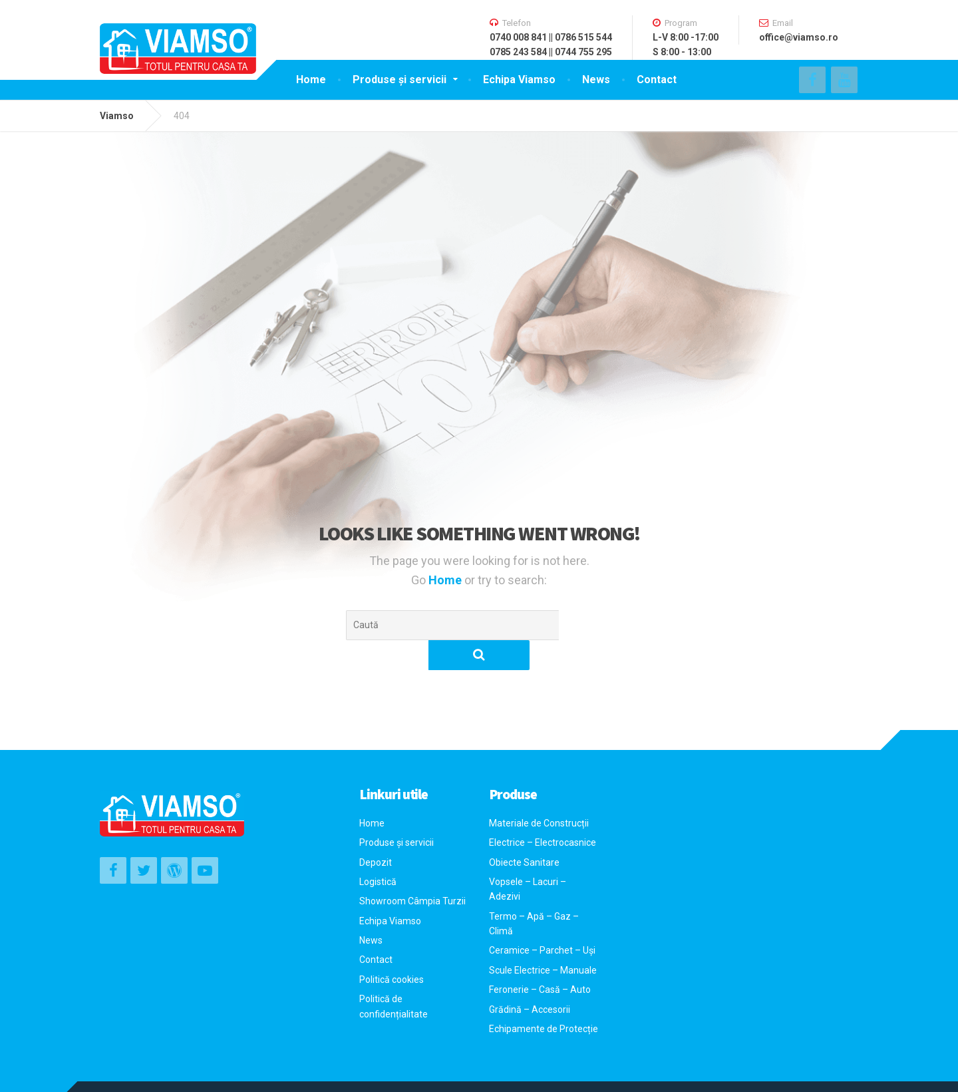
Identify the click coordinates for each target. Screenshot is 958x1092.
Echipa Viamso (519, 79)
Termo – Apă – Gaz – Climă (534, 893)
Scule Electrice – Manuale (543, 940)
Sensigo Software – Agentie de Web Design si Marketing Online (286, 1071)
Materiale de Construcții (539, 793)
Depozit (375, 832)
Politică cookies (391, 949)
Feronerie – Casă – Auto (540, 959)
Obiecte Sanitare (524, 832)
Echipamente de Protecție (543, 999)
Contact (657, 79)
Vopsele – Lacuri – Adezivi (527, 859)
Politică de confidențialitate (393, 976)
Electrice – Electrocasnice (542, 812)
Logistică (378, 851)
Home (311, 79)
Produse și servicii (399, 79)
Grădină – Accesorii (529, 979)
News (596, 79)
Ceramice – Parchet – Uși (542, 920)
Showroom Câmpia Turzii (412, 871)
